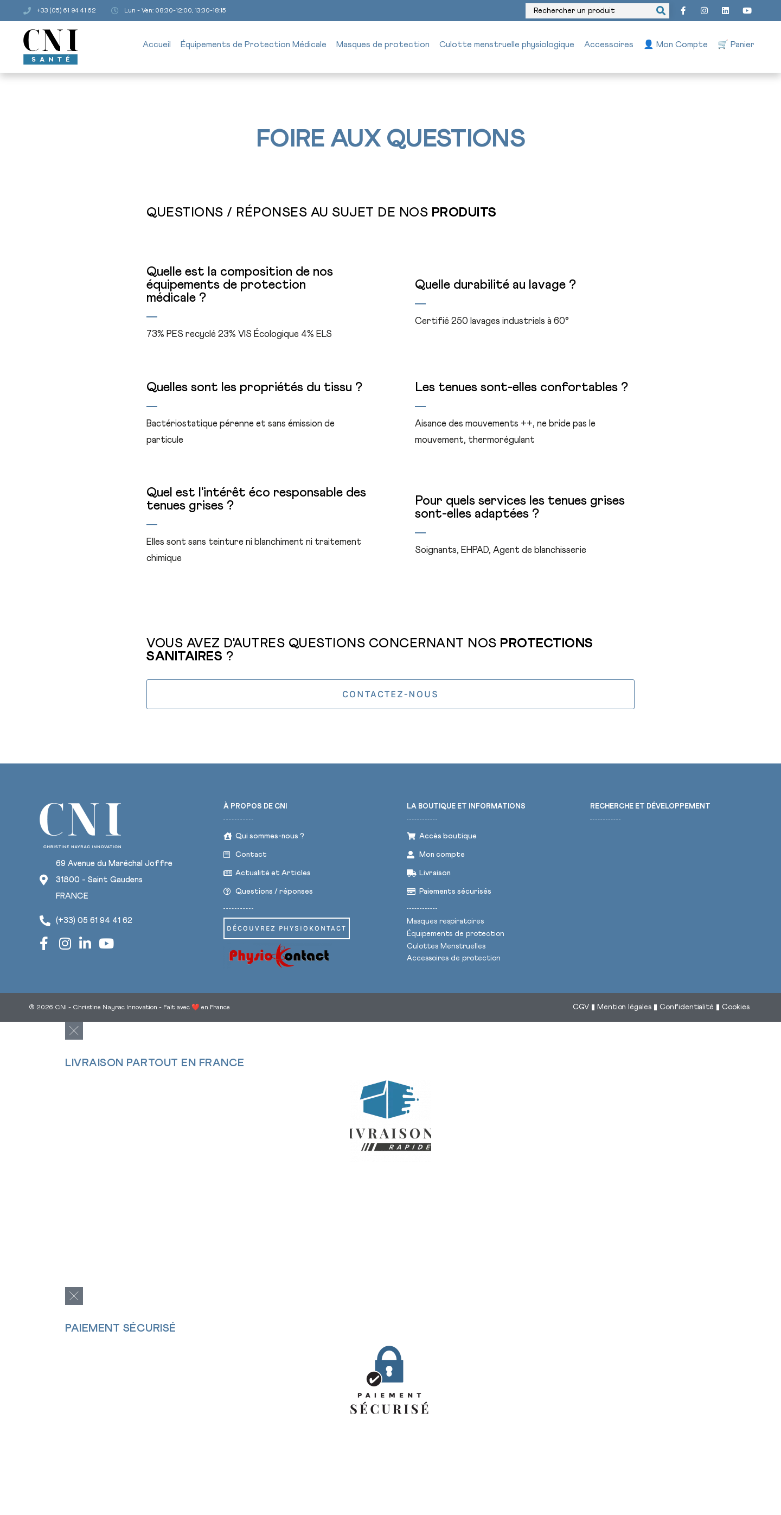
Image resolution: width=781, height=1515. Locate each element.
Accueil (157, 45)
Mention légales (623, 1011)
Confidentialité (686, 1011)
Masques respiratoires (445, 923)
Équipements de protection (455, 935)
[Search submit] (656, 11)
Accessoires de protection (454, 960)
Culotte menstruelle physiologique (506, 45)
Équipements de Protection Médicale (254, 45)
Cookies (736, 1011)
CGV (580, 1011)
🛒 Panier (736, 45)
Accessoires (608, 45)
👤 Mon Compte (675, 45)
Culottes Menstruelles (446, 948)
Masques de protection (383, 45)
